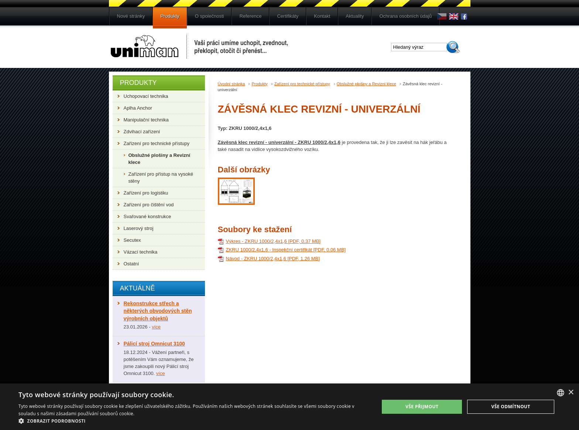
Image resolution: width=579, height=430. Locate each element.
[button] (193, 420)
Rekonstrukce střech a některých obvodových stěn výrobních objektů (158, 310)
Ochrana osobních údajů (405, 16)
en (453, 16)
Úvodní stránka (231, 84)
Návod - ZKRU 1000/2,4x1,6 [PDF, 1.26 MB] (273, 258)
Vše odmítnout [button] (510, 406)
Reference (250, 16)
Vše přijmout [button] (421, 406)
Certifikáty (287, 16)
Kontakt (322, 16)
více (156, 327)
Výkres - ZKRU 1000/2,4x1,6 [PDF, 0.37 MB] (273, 241)
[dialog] (289, 406)
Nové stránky (131, 16)
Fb (465, 16)
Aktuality (355, 16)
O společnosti (209, 16)
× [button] (570, 392)
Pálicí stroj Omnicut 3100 (154, 344)
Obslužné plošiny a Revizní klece (366, 84)
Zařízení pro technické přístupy (302, 84)
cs (441, 16)
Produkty (169, 16)
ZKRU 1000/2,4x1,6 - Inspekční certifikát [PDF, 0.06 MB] (286, 249)
